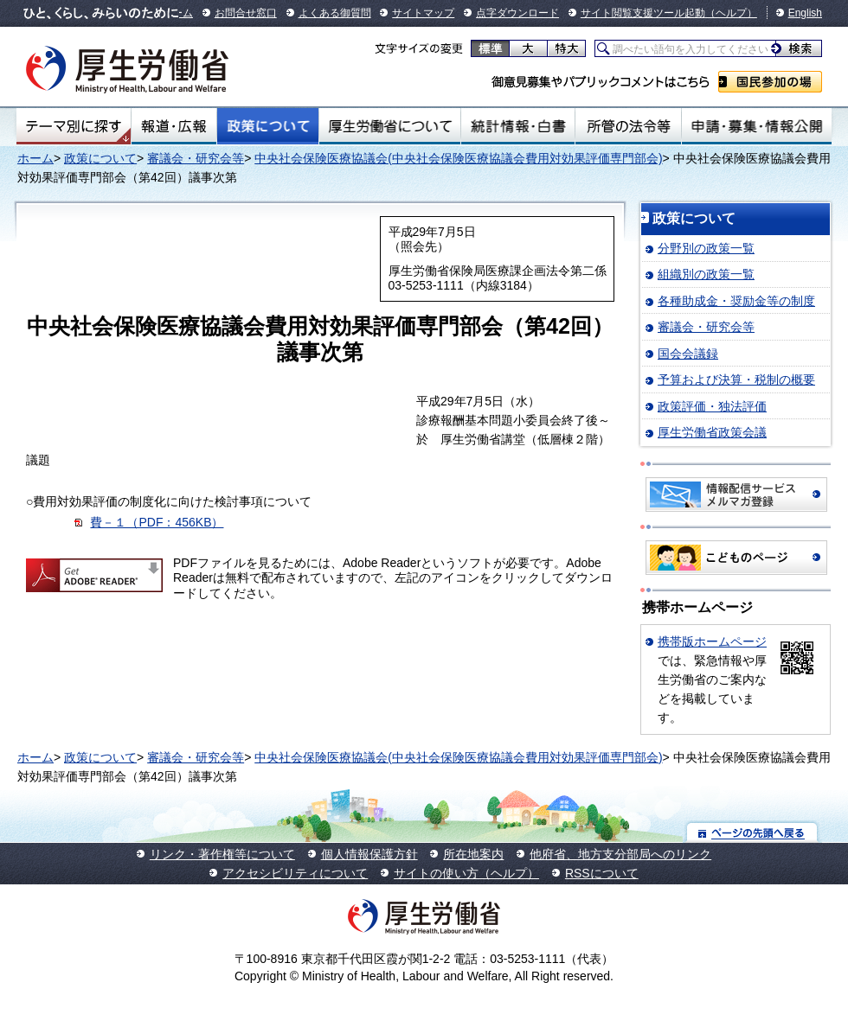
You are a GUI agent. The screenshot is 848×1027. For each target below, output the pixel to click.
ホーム (35, 158)
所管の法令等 (627, 126)
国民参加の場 (770, 81)
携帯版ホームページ (712, 641)
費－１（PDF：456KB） (156, 522)
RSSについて (602, 873)
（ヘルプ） (731, 13)
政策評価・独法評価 (712, 406)
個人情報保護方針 (369, 854)
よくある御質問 (335, 13)
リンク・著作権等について (222, 854)
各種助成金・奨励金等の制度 (736, 301)
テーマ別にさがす (73, 126)
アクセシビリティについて (295, 873)
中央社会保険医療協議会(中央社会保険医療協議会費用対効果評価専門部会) (458, 158)
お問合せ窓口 (246, 13)
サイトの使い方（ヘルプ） (466, 873)
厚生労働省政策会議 (712, 432)
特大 (566, 48)
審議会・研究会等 (195, 158)
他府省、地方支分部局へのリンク (620, 854)
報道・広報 (174, 126)
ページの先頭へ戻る (752, 832)
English (805, 13)
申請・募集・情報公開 (757, 126)
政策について (267, 126)
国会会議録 (688, 353)
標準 (490, 48)
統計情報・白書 (518, 126)
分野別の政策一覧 (706, 248)
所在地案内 (473, 854)
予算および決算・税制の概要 (736, 379)
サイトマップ (423, 13)
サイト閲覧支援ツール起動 (643, 13)
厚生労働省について (390, 126)
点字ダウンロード (517, 13)
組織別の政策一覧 (706, 274)
